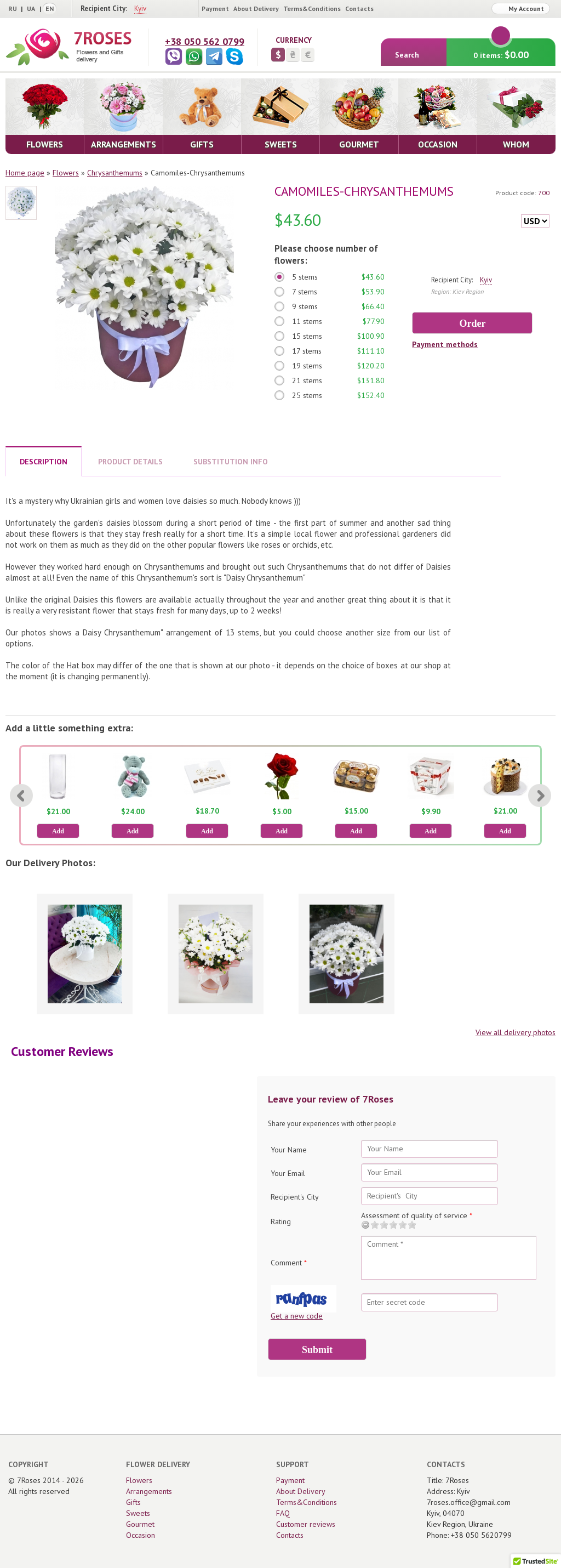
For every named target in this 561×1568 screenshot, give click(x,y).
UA (31, 8)
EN (49, 8)
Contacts (359, 8)
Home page (24, 173)
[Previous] (21, 795)
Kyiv (140, 8)
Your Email (288, 1173)
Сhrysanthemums (114, 173)
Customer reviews (305, 1524)
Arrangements (149, 1491)
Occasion (140, 1535)
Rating (281, 1221)
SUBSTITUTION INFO (230, 462)
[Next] (539, 795)
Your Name (289, 1149)
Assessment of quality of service (416, 1215)
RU (12, 8)
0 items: (501, 49)
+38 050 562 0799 (204, 41)
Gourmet (140, 1524)
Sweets (138, 1513)
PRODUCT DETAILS (130, 462)
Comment (289, 1262)
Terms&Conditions (312, 8)
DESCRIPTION (43, 462)
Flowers (66, 173)
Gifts (133, 1502)
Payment (215, 8)
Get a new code (297, 1316)
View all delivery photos (516, 1032)
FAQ (283, 1513)
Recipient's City (295, 1197)
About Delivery (256, 8)
